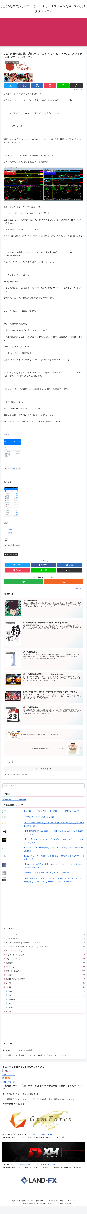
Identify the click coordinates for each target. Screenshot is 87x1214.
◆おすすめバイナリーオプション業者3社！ (20, 1057)
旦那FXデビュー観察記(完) (45, 982)
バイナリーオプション (45, 961)
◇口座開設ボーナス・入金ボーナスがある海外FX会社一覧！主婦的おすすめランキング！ (39, 1063)
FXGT (46, 1000)
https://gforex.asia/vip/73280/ (40, 1142)
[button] (82, 786)
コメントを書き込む (43, 769)
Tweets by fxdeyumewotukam (14, 800)
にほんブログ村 (8, 1082)
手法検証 (45, 978)
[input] (43, 786)
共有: (10, 529)
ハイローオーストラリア (45, 956)
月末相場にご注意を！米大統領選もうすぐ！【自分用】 (47, 873)
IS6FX (46, 1009)
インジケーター (45, 939)
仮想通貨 (45, 965)
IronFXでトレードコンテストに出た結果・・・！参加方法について (51, 811)
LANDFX (46, 1013)
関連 (10, 533)
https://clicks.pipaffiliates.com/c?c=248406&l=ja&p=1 (35, 1172)
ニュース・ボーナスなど (45, 952)
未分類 (45, 987)
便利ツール (45, 969)
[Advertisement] (43, 32)
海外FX (45, 991)
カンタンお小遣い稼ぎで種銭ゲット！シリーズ (45, 943)
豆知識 (45, 1017)
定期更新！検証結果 (11, 554)
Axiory (46, 996)
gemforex (46, 1004)
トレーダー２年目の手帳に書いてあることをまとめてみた (45, 948)
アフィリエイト (45, 935)
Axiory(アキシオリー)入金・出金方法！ (40, 817)
